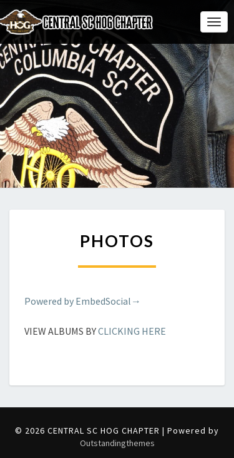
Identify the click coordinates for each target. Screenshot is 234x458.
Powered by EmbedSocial (82, 301)
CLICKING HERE (132, 331)
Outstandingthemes (117, 443)
